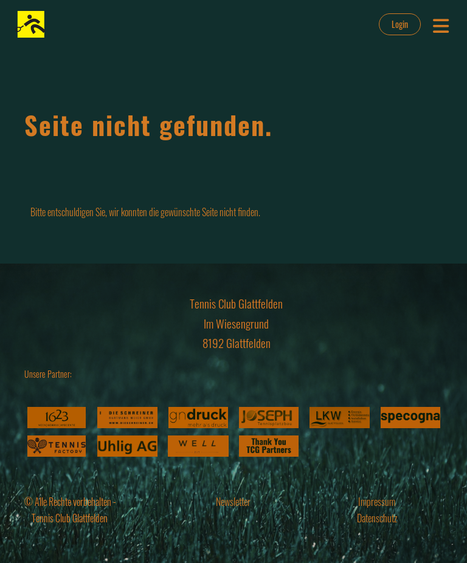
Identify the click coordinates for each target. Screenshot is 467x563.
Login (400, 24)
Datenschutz (377, 518)
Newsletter (233, 501)
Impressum (376, 501)
